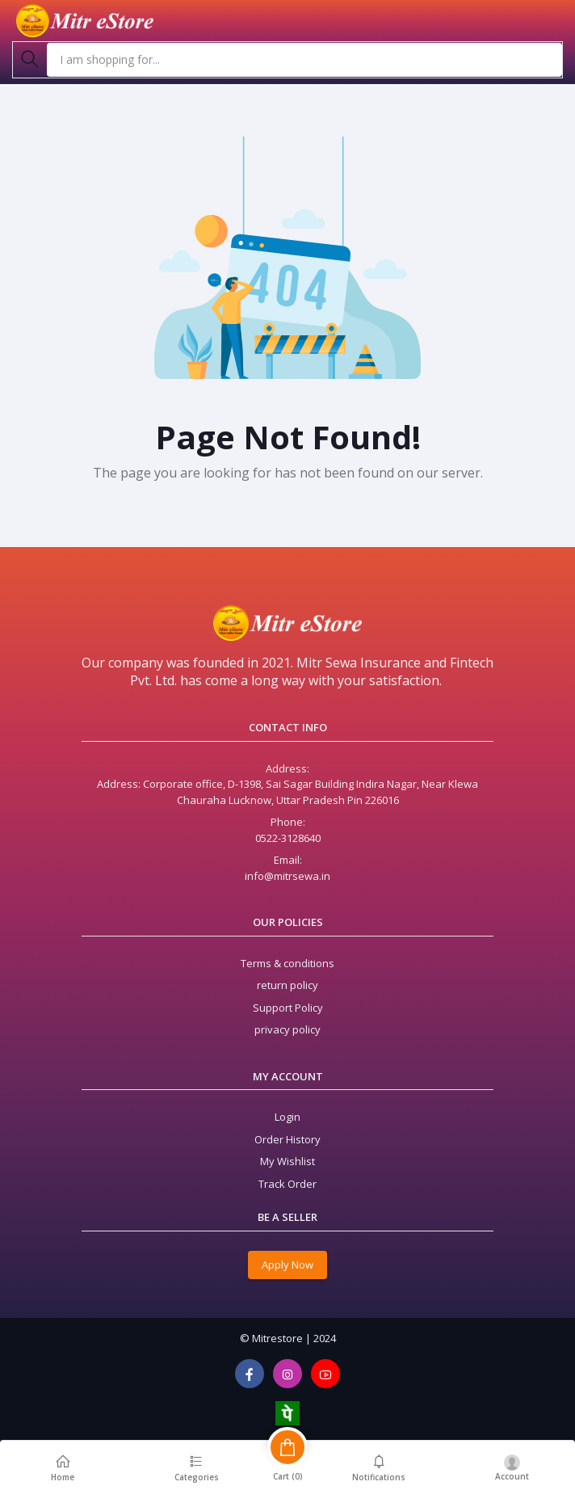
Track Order (287, 1183)
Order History (287, 1139)
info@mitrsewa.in (287, 876)
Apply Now (287, 1264)
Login (287, 1116)
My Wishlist (287, 1161)
